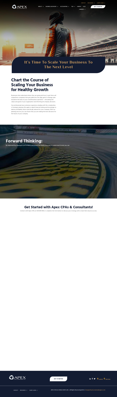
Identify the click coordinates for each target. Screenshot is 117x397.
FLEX (84, 6)
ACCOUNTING (64, 6)
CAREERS (81, 9)
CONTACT (83, 3)
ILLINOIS (100, 379)
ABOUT (40, 6)
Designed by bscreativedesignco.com (95, 390)
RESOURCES (90, 3)
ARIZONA (106, 379)
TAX (72, 6)
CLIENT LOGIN (100, 3)
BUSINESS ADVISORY (51, 6)
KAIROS (79, 6)
